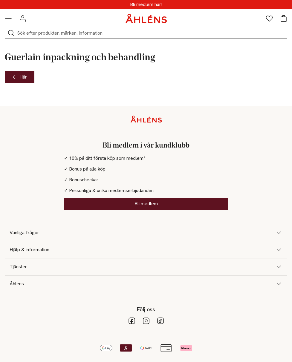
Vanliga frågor (146, 232)
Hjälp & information (146, 249)
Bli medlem (146, 203)
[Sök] (11, 32)
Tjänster (146, 266)
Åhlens (146, 283)
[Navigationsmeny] (8, 18)
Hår (19, 77)
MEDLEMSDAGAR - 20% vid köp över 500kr (146, 4)
